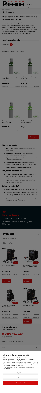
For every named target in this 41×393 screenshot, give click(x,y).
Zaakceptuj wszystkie (20, 382)
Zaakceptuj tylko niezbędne (20, 372)
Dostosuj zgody (20, 377)
